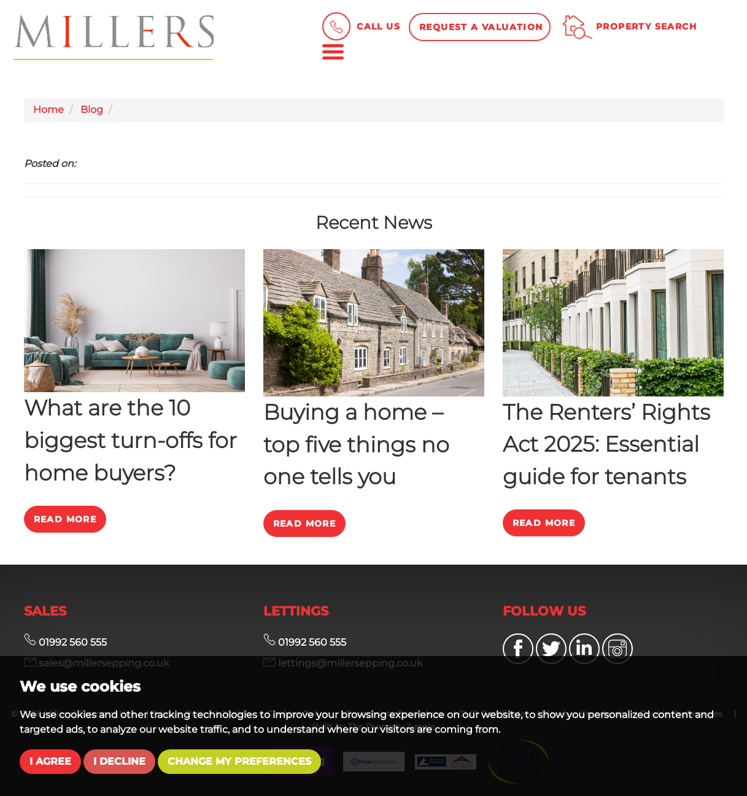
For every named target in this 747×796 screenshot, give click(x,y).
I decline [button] (119, 761)
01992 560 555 (65, 642)
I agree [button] (50, 761)
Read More (65, 519)
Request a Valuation (481, 27)
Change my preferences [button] (239, 761)
